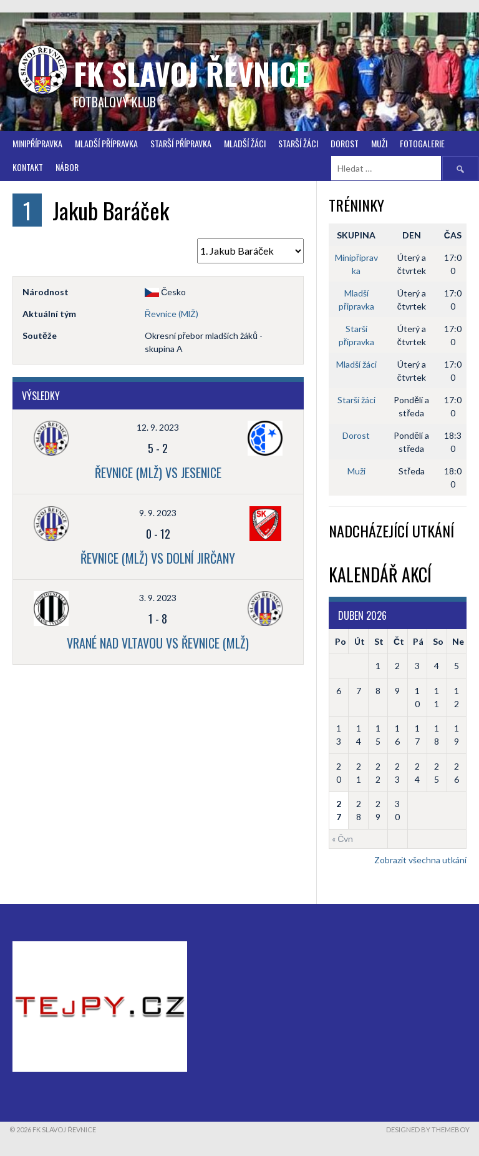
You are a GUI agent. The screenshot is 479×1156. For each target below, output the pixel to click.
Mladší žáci (245, 143)
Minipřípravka (37, 143)
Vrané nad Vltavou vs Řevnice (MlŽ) (158, 643)
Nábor (67, 167)
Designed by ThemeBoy (428, 1129)
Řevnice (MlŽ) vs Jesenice (158, 472)
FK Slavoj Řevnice (192, 73)
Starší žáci (356, 399)
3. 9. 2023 (158, 597)
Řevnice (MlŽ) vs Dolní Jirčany (157, 558)
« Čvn (342, 838)
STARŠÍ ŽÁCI (298, 143)
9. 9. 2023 (158, 512)
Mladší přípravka (106, 143)
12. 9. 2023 (158, 427)
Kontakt (27, 167)
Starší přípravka (180, 143)
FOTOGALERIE (422, 143)
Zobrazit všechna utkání (420, 860)
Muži (379, 143)
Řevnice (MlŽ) (171, 313)
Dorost (345, 143)
